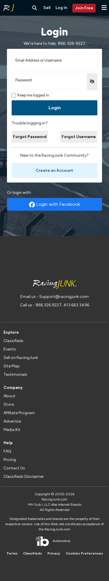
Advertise (12, 421)
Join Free (84, 8)
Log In (61, 7)
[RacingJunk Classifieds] (8, 8)
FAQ (7, 451)
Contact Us (14, 468)
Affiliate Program (19, 412)
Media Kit (11, 429)
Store (8, 404)
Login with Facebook (54, 204)
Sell (46, 7)
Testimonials (15, 374)
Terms (11, 553)
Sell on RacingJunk (20, 357)
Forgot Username (79, 136)
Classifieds (13, 340)
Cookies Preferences (84, 553)
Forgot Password (30, 136)
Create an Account (54, 170)
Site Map (11, 366)
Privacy (53, 553)
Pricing (9, 459)
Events (9, 349)
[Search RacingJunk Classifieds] (34, 8)
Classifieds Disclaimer (23, 476)
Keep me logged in (30, 95)
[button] (104, 8)
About (9, 396)
